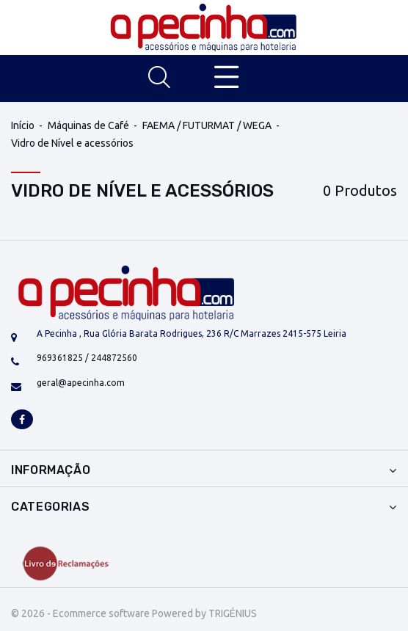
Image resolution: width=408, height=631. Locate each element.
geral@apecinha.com (81, 382)
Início (22, 125)
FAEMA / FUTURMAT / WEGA (207, 125)
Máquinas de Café (88, 125)
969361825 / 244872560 (87, 357)
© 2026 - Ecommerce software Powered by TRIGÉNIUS (134, 613)
